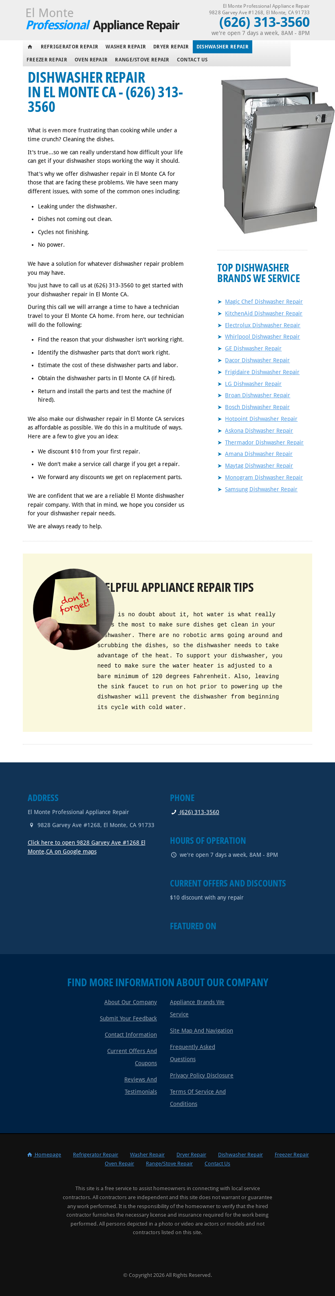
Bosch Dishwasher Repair (257, 407)
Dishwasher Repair (222, 47)
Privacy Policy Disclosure (202, 1075)
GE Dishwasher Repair (253, 348)
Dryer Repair (171, 47)
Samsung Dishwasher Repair (261, 489)
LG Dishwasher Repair (253, 384)
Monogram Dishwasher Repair (264, 477)
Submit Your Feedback (128, 1018)
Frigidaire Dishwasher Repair (262, 372)
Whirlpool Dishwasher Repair (262, 336)
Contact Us (192, 60)
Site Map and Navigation (201, 1030)
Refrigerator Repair (70, 47)
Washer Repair (126, 47)
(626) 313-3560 (194, 812)
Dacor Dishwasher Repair (257, 360)
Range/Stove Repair (142, 60)
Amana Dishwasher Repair (259, 454)
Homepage (43, 1155)
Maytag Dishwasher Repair (259, 465)
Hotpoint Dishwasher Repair (261, 419)
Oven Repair (91, 60)
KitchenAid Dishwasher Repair (263, 313)
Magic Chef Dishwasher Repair (264, 301)
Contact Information (131, 1034)
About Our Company (130, 1002)
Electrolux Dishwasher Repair (262, 325)
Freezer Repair (46, 60)
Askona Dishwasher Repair (259, 430)
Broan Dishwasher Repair (257, 395)
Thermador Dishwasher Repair (264, 442)
